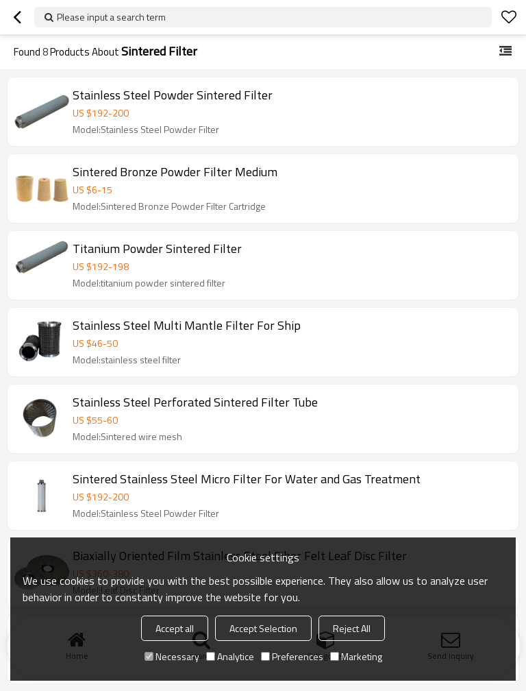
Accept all (174, 628)
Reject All (352, 628)
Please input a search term (111, 17)
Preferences (292, 656)
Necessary (172, 656)
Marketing (356, 656)
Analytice (230, 656)
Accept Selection (263, 628)
